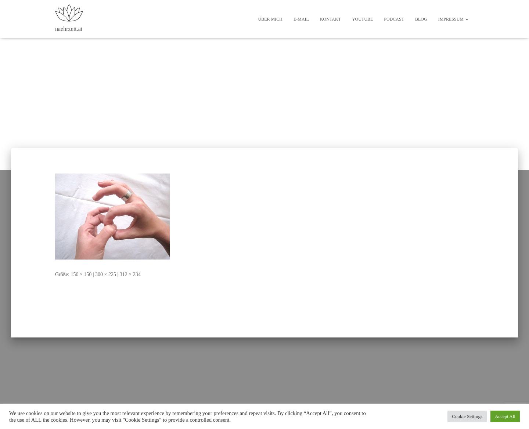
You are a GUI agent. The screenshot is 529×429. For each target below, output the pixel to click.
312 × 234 (130, 274)
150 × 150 (81, 274)
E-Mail (301, 19)
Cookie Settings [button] (467, 416)
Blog (421, 19)
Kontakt (330, 19)
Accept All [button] (505, 416)
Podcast (394, 19)
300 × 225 (105, 274)
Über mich (270, 19)
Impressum (453, 19)
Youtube (362, 19)
